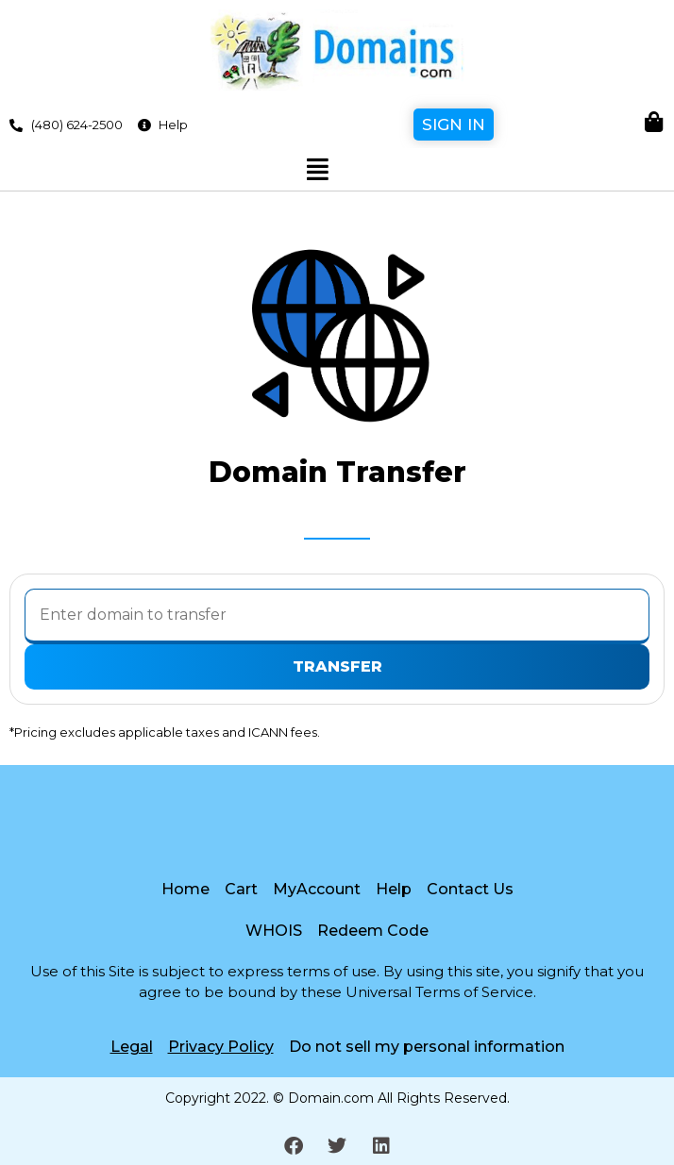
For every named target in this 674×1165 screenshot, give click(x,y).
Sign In (453, 124)
